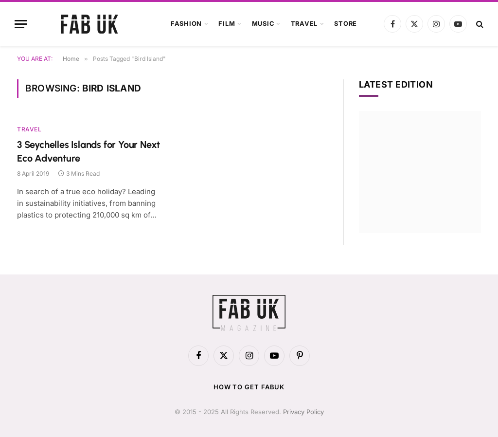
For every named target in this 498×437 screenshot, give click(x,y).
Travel (304, 23)
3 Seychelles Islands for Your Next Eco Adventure (88, 151)
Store (345, 23)
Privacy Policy (303, 412)
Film (226, 23)
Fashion (186, 23)
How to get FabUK (249, 387)
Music (263, 23)
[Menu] (21, 24)
